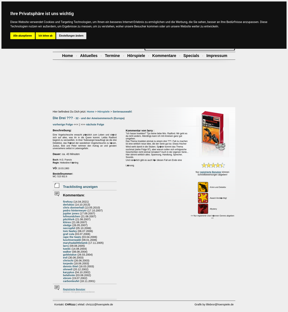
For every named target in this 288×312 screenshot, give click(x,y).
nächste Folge (95, 124)
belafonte (69, 275)
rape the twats (72, 237)
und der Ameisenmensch (97, 118)
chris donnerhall (73, 207)
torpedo (68, 263)
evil (65, 257)
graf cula (68, 234)
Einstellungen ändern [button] (71, 35)
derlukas (68, 204)
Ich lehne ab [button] (46, 35)
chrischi (68, 260)
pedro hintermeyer (75, 210)
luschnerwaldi (72, 239)
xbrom (67, 278)
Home (90, 111)
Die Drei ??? (63, 118)
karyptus (68, 272)
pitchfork (69, 219)
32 (76, 118)
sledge (67, 225)
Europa (119, 118)
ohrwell (67, 269)
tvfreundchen (71, 216)
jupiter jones (71, 213)
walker (67, 251)
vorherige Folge (63, 124)
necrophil (69, 228)
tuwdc (67, 248)
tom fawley (70, 231)
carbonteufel (71, 281)
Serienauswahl (122, 111)
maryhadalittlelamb (75, 242)
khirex (67, 222)
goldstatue (70, 254)
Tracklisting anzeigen (80, 187)
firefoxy (68, 201)
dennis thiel (70, 266)
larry (66, 245)
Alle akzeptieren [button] (22, 35)
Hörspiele (103, 111)
